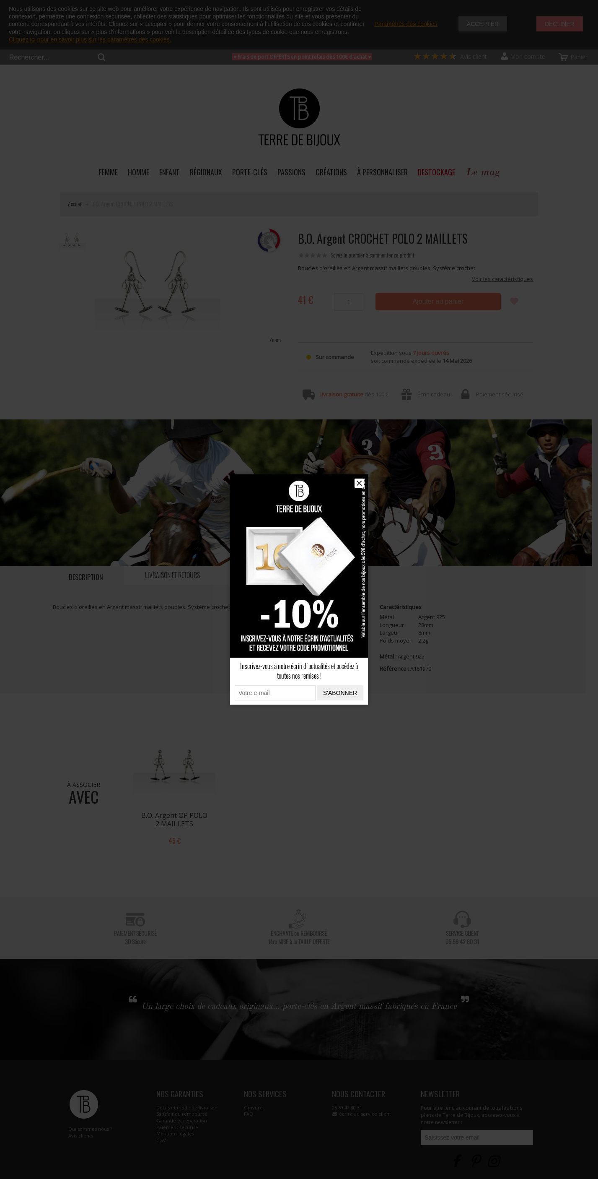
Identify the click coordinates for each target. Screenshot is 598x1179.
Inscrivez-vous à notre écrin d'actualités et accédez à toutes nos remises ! (299, 671)
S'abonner (340, 693)
